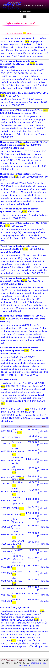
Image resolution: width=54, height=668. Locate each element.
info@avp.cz (36, 663)
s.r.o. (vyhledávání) (24, 11)
